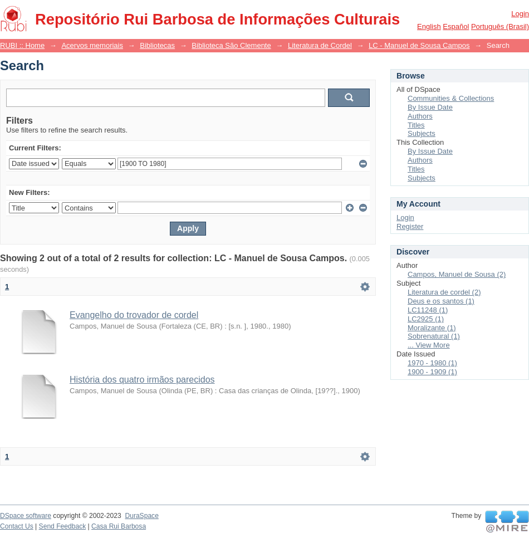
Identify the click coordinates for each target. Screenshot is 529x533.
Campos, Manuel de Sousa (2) (457, 274)
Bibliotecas (157, 45)
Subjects (421, 133)
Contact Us (16, 526)
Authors (420, 116)
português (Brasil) (500, 26)
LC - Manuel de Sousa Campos (419, 45)
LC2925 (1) (426, 319)
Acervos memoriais (92, 45)
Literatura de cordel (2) (444, 292)
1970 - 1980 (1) (432, 363)
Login (520, 13)
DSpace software (25, 516)
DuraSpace (141, 516)
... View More (429, 345)
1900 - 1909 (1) (432, 372)
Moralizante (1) (432, 328)
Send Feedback (62, 526)
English (429, 26)
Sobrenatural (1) (434, 336)
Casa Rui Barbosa (118, 526)
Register (409, 226)
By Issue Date (430, 107)
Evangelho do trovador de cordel (134, 315)
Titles (416, 125)
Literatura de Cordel (320, 45)
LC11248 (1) (428, 310)
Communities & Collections (451, 98)
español (456, 26)
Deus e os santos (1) (441, 301)
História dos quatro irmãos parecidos (142, 379)
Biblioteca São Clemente (231, 45)
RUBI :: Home (22, 45)
